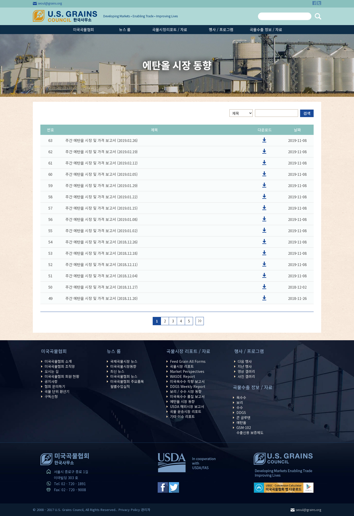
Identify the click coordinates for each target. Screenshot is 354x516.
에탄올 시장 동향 (182, 401)
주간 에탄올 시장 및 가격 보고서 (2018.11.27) (101, 287)
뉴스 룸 (125, 29)
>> (200, 320)
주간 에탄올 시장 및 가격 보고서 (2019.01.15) (101, 208)
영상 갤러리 (246, 371)
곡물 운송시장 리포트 (185, 411)
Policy (135, 509)
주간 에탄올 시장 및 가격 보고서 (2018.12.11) (101, 264)
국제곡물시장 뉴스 (123, 361)
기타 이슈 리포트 (182, 416)
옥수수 (241, 397)
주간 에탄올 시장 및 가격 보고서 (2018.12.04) (101, 275)
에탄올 (241, 422)
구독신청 (51, 396)
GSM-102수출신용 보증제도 (249, 430)
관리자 (145, 509)
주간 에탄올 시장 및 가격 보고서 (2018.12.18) (101, 253)
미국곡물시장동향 (123, 366)
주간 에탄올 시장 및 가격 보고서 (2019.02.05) (101, 174)
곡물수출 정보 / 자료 (266, 29)
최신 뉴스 (117, 371)
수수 (239, 407)
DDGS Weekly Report (187, 386)
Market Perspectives (187, 371)
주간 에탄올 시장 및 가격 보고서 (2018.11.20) (101, 298)
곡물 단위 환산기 (57, 391)
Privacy (124, 509)
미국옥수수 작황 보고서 (187, 381)
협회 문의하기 (55, 386)
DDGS (241, 412)
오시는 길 (52, 371)
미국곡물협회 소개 (58, 361)
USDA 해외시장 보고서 (187, 406)
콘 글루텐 (243, 417)
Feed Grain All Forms (188, 361)
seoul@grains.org (50, 3)
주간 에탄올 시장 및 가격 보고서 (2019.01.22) (101, 196)
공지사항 (51, 381)
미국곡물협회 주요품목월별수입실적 (127, 384)
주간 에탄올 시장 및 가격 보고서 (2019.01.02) (101, 230)
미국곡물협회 (83, 29)
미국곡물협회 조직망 (60, 366)
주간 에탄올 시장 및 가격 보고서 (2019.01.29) (101, 185)
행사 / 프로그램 (221, 29)
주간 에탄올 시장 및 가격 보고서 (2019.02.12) (101, 162)
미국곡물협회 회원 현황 (62, 376)
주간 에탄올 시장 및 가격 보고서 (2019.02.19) (101, 151)
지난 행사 (245, 366)
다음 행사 (245, 361)
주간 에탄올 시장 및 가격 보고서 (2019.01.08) (101, 219)
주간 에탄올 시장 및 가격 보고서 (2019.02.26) (101, 140)
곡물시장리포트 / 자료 (169, 29)
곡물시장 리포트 (182, 366)
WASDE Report (182, 376)
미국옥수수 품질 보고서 (187, 396)
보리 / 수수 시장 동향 (186, 391)
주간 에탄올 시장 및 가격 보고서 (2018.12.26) (101, 241)
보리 (239, 402)
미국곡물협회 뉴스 (123, 376)
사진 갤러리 (246, 376)
